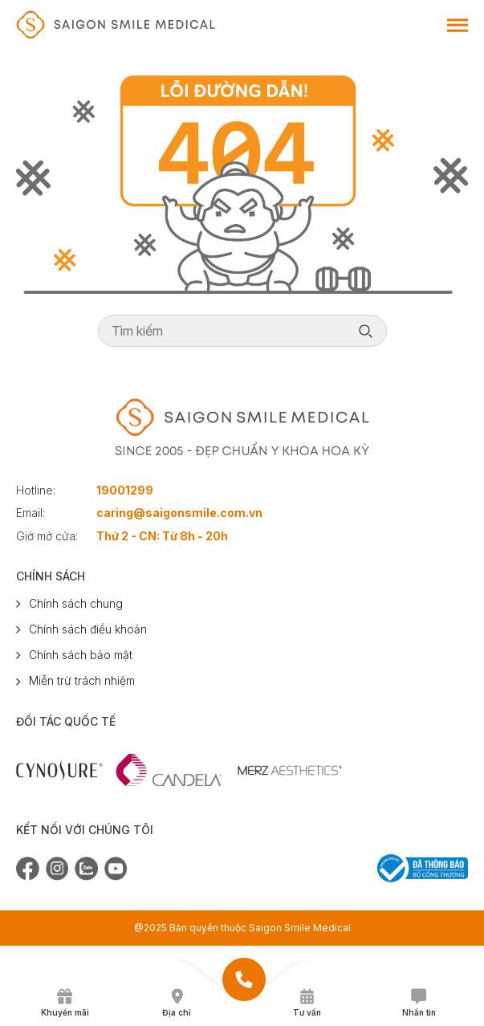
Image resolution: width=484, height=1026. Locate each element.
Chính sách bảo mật (80, 655)
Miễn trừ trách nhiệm (82, 680)
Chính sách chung (76, 603)
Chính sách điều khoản (88, 629)
